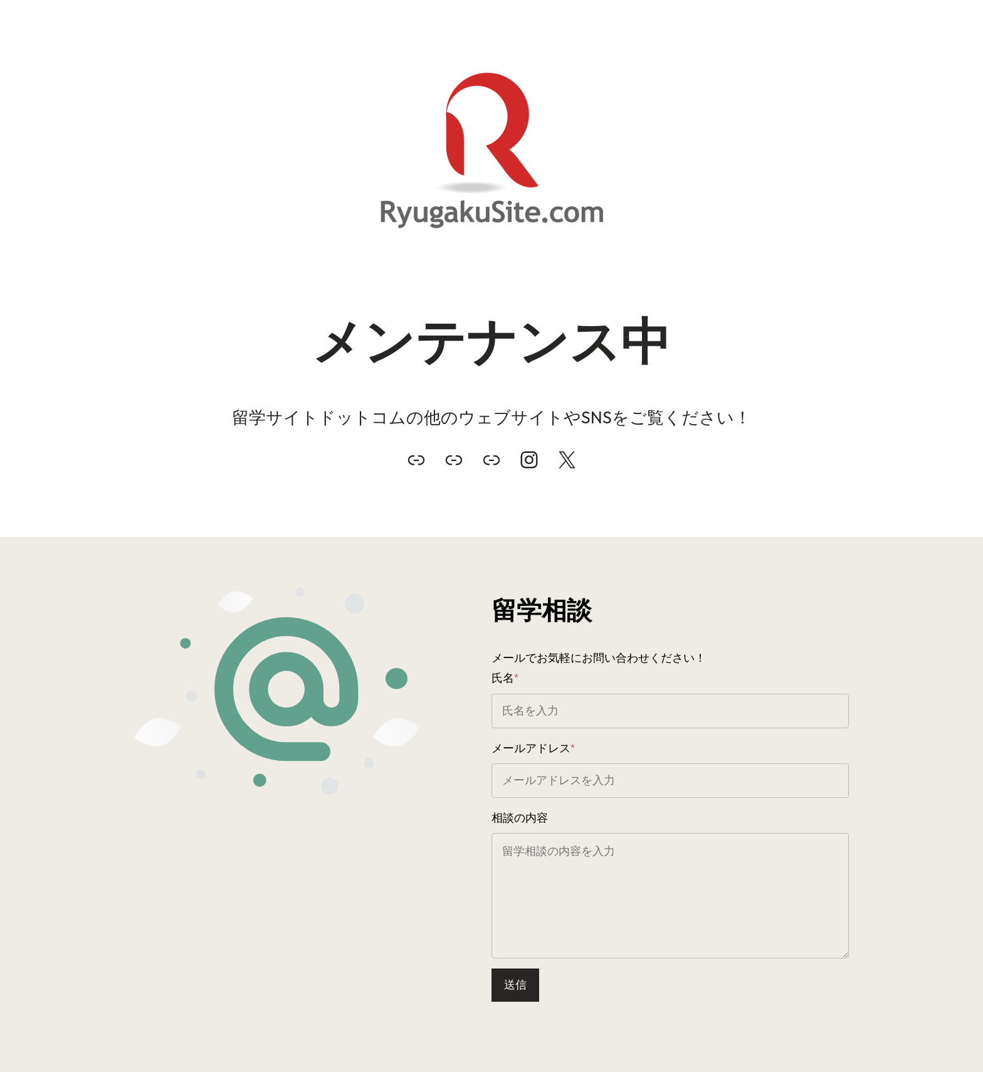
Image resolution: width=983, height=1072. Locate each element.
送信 (515, 985)
